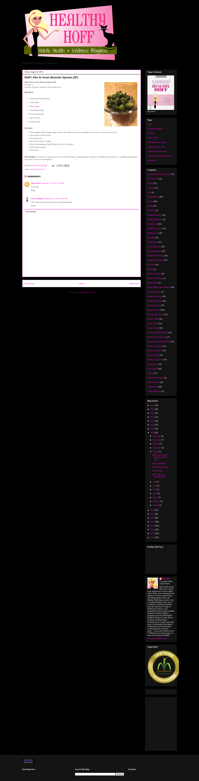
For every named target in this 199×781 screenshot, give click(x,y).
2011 (152, 537)
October (156, 444)
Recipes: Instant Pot (37, 169)
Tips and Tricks (153, 382)
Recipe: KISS (152, 283)
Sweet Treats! (152, 138)
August (156, 452)
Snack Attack (152, 364)
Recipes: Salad (153, 328)
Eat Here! (151, 133)
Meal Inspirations (154, 251)
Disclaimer (151, 160)
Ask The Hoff (152, 179)
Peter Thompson (37, 198)
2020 (152, 429)
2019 (152, 433)
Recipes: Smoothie (154, 351)
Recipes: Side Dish (154, 346)
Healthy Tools (152, 233)
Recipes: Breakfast (154, 301)
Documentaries (153, 197)
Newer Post (29, 283)
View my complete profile (157, 638)
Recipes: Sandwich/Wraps (157, 332)
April (155, 493)
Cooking (150, 188)
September (157, 448)
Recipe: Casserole (154, 274)
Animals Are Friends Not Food (159, 174)
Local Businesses (154, 247)
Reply (33, 190)
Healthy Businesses (155, 219)
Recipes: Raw (152, 324)
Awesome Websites (154, 129)
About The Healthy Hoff (157, 151)
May (155, 490)
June (155, 486)
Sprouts (150, 373)
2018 (152, 510)
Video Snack (152, 387)
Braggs (36, 106)
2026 (152, 405)
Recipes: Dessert (153, 305)
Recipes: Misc (153, 319)
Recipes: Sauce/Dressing (157, 337)
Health (150, 206)
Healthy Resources (154, 229)
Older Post (134, 283)
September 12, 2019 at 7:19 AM (53, 183)
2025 (152, 409)
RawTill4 (151, 265)
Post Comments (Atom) (86, 292)
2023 (152, 417)
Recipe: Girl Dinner (155, 278)
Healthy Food (152, 224)
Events (150, 201)
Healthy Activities (154, 215)
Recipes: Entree (153, 310)
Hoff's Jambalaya (159, 463)
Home (82, 283)
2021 (152, 425)
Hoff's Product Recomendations (159, 156)
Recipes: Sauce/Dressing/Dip (158, 342)
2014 (152, 526)
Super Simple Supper (155, 378)
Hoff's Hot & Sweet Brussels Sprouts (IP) (160, 457)
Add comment (30, 212)
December (157, 436)
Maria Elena (36, 183)
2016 (152, 518)
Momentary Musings (155, 260)
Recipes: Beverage (154, 296)
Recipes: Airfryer (154, 292)
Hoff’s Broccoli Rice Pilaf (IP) (159, 476)
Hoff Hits (151, 238)
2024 (152, 413)
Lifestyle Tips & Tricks (156, 147)
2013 (152, 530)
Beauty (150, 183)
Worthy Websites (154, 391)
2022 (152, 421)
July (154, 482)
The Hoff (166, 579)
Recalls (150, 269)
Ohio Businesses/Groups (157, 142)
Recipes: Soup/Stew (155, 360)
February (156, 501)
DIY (149, 192)
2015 (152, 522)
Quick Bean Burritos (160, 467)
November (157, 440)
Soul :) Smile (152, 369)
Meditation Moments (155, 256)
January (156, 505)
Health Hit (151, 210)
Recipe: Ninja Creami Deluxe (158, 287)
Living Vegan (152, 242)
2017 (152, 514)
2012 (152, 533)
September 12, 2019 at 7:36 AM (56, 198)
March (155, 497)
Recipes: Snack (153, 355)
